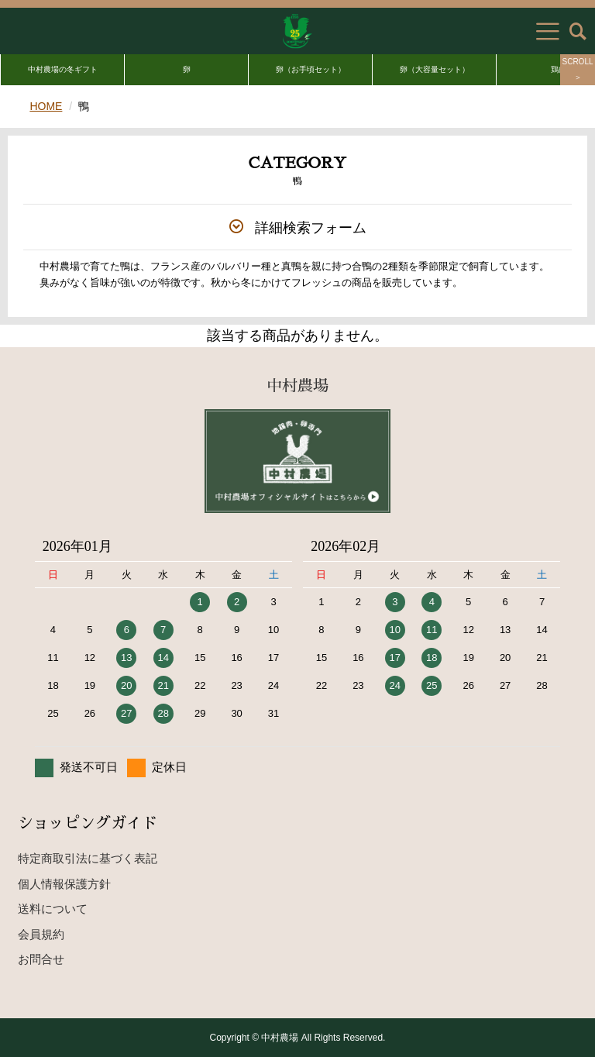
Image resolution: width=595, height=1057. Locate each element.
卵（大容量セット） (434, 69)
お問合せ (41, 959)
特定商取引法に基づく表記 (87, 858)
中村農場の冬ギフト (63, 69)
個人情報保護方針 (64, 883)
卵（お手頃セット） (311, 69)
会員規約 (41, 934)
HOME (45, 106)
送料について (53, 908)
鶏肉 (558, 69)
